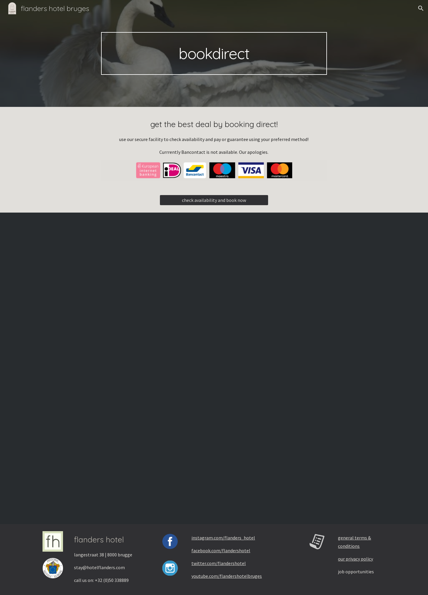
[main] (214, 53)
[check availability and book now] (214, 200)
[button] (421, 8)
